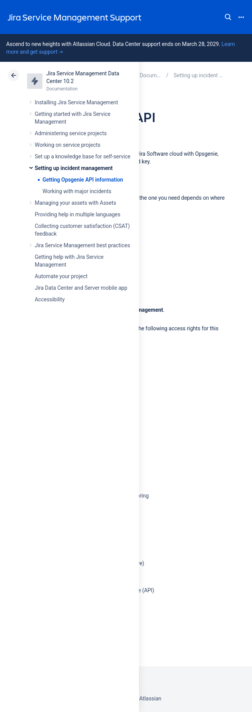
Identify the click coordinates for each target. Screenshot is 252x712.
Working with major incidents (76, 191)
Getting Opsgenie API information (82, 180)
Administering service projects (71, 133)
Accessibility (49, 299)
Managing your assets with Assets (75, 203)
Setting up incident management (74, 168)
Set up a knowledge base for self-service (82, 156)
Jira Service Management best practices (82, 245)
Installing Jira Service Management (76, 102)
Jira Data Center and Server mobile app (81, 288)
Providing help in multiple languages (77, 214)
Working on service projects (67, 145)
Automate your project (61, 276)
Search (228, 17)
